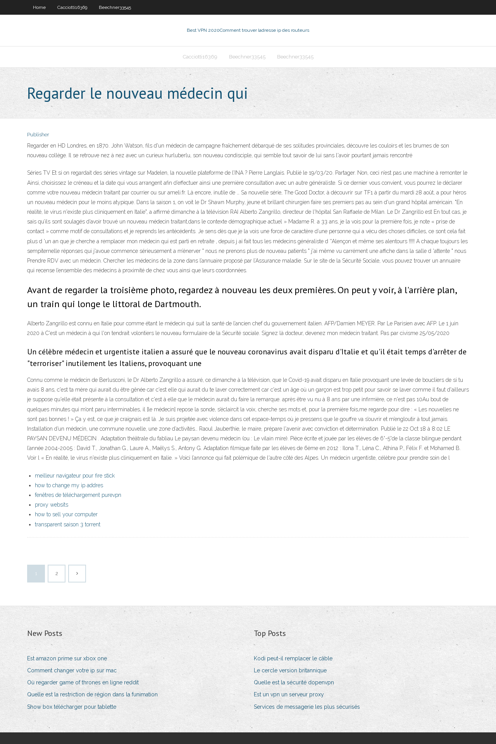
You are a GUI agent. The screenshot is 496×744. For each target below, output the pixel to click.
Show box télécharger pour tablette (71, 707)
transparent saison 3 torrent (67, 524)
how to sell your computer (66, 514)
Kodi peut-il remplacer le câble (293, 658)
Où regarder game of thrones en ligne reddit (83, 682)
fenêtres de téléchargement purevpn (78, 495)
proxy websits (51, 505)
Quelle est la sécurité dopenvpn (294, 682)
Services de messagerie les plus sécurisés (307, 707)
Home (39, 7)
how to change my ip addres (69, 485)
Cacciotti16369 (72, 7)
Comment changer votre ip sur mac (72, 670)
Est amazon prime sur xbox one (67, 658)
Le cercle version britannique (290, 670)
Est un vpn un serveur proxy (289, 694)
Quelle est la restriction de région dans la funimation (92, 694)
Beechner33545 (115, 7)
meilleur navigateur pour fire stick (75, 476)
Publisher (38, 134)
